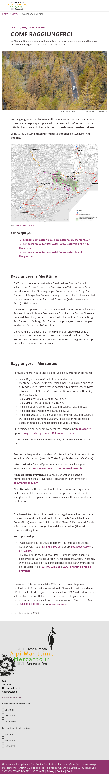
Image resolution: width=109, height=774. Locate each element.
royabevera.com (81, 545)
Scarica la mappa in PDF (23, 225)
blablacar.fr (83, 428)
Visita (15, 14)
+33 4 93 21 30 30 (29, 602)
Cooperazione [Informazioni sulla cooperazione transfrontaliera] (9, 690)
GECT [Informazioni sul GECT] (5, 679)
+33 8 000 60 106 (42, 467)
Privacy (50, 769)
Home (5, 14)
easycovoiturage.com (36, 432)
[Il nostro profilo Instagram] (3, 720)
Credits (71, 769)
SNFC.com (25, 549)
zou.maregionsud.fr (70, 467)
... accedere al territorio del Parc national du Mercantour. (55, 239)
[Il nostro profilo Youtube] (3, 708)
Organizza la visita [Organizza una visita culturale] (11, 686)
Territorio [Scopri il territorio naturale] (7, 683)
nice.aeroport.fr (59, 602)
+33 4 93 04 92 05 (51, 545)
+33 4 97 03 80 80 (50, 565)
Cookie (60, 769)
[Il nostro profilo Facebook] (3, 714)
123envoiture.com (63, 432)
